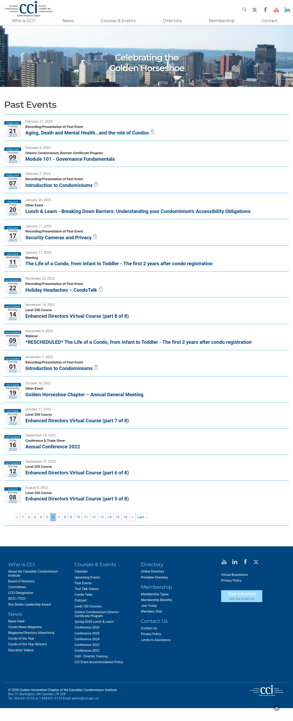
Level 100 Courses (88, 621)
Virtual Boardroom (234, 590)
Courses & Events (118, 20)
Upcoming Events (87, 593)
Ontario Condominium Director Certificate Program (97, 629)
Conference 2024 (87, 654)
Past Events (83, 598)
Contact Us (149, 644)
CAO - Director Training (91, 672)
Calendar (81, 587)
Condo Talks (84, 610)
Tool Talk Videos (86, 604)
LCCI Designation (20, 608)
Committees (17, 602)
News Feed (16, 636)
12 (96, 532)
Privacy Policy (151, 649)
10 (79, 532)
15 (120, 532)
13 (104, 532)
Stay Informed (242, 611)
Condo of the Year (21, 654)
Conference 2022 (87, 666)
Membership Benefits (156, 615)
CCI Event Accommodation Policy (99, 677)
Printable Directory (154, 593)
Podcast (81, 616)
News (68, 20)
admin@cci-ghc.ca (85, 714)
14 (112, 532)
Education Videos (21, 665)
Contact (269, 20)
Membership (222, 20)
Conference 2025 (87, 648)
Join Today (149, 621)
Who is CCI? (24, 20)
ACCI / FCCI (16, 614)
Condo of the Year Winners (27, 660)
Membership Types (155, 609)
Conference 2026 (87, 643)
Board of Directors (21, 596)
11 (87, 532)
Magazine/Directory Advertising (31, 648)
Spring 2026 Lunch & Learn (94, 637)
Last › (144, 532)
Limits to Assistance (156, 655)
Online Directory (152, 587)
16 (128, 532)
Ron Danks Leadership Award (29, 620)
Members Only (151, 627)
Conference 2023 (87, 660)
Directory (172, 20)
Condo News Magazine (25, 642)
